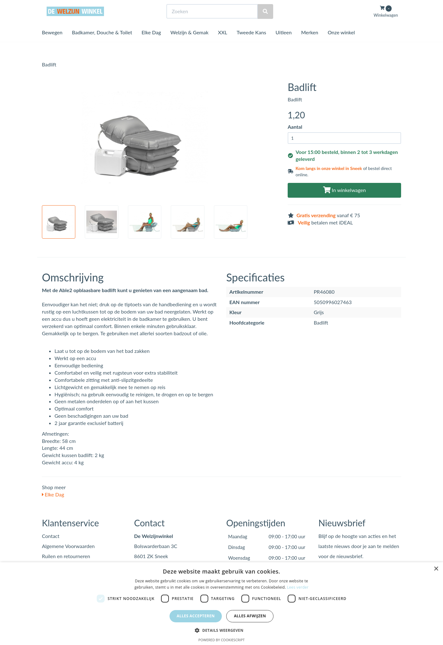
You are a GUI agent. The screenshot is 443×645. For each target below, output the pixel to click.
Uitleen (284, 44)
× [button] (436, 569)
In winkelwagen (344, 190)
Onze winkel (341, 44)
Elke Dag (151, 44)
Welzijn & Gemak (189, 44)
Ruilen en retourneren (66, 556)
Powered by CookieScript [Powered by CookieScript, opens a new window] (221, 639)
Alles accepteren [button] (196, 616)
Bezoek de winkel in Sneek (67, 5)
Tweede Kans (251, 44)
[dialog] (221, 603)
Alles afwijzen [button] (250, 616)
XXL (222, 44)
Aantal (295, 127)
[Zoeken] (265, 23)
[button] (221, 630)
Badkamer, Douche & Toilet (102, 44)
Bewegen (52, 44)
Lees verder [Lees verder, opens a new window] (298, 587)
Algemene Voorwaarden (68, 546)
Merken (309, 44)
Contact (50, 536)
